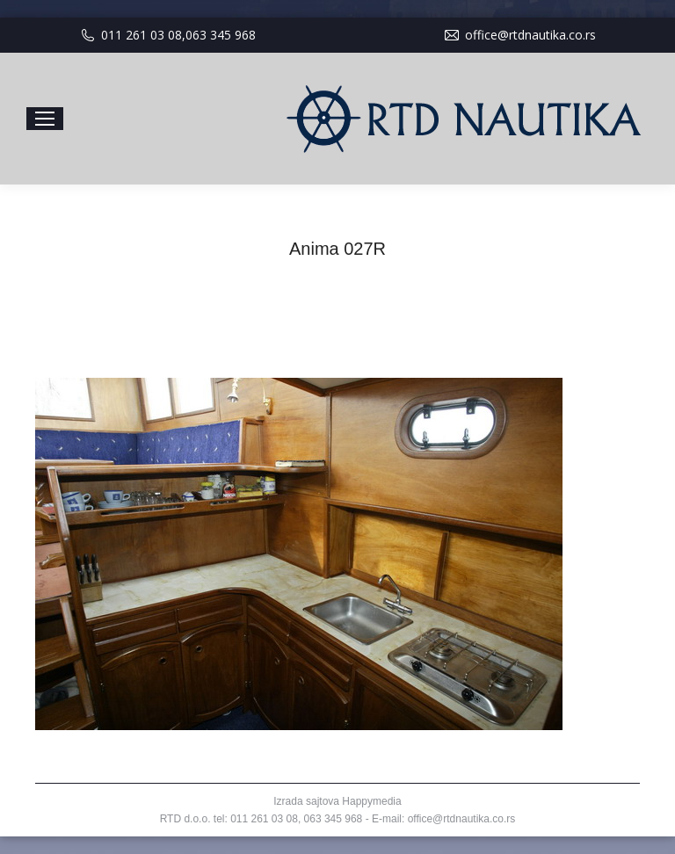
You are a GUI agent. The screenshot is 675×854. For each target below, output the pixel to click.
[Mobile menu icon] (44, 118)
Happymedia (371, 801)
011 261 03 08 (141, 34)
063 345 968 (220, 34)
